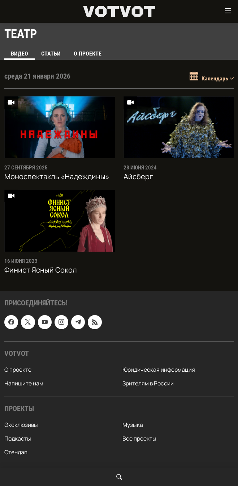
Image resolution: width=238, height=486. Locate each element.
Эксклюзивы (21, 425)
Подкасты (17, 438)
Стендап (15, 452)
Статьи (51, 53)
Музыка (132, 425)
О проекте (87, 53)
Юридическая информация (158, 370)
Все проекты (139, 438)
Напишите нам (23, 383)
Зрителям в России (148, 383)
